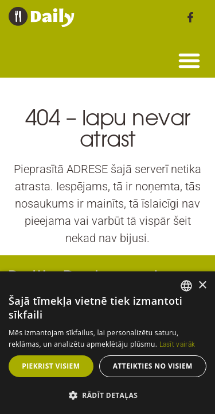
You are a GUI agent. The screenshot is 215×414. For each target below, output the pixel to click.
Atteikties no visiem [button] (153, 366)
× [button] (202, 285)
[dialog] (107, 342)
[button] (189, 60)
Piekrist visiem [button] (51, 366)
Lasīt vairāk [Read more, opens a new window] (177, 344)
